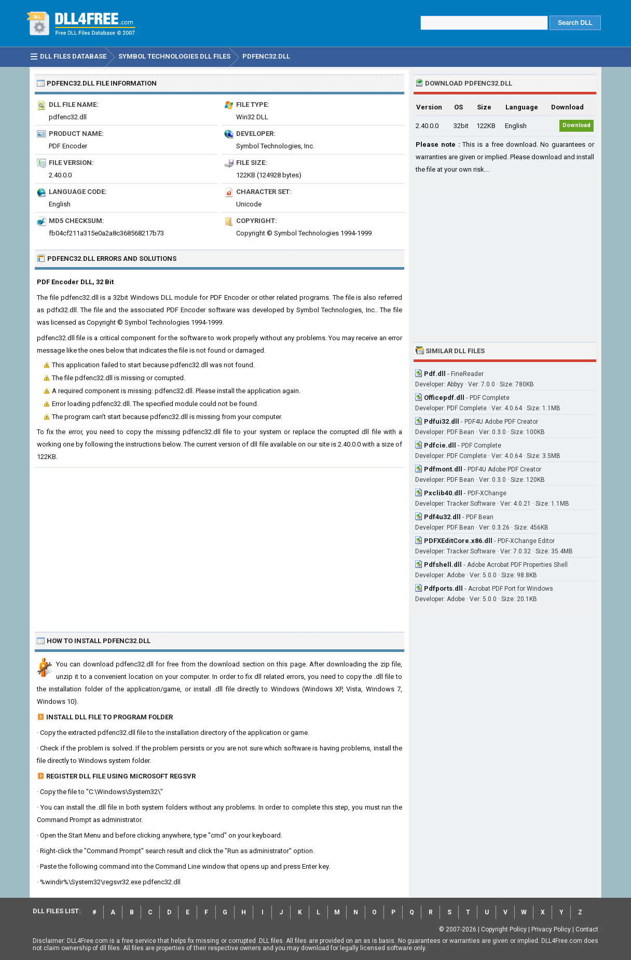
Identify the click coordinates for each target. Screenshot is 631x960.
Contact (586, 929)
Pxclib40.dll (443, 493)
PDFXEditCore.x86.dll (458, 541)
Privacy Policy (551, 929)
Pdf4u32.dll (442, 517)
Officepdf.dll (444, 397)
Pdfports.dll (443, 588)
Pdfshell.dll (443, 564)
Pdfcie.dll (440, 445)
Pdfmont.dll (443, 469)
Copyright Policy (504, 929)
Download (577, 125)
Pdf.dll (435, 374)
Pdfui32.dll (441, 421)
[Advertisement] (219, 545)
